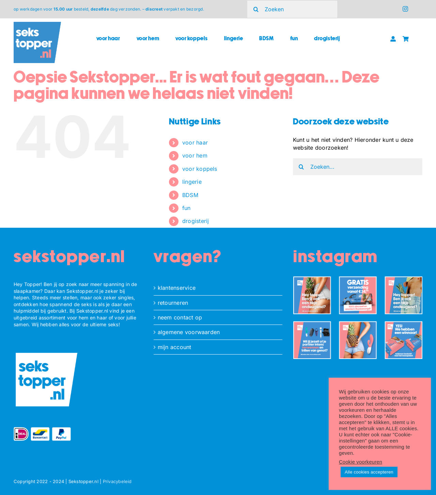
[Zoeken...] (357, 166)
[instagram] (405, 9)
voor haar (195, 142)
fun (186, 208)
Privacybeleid (117, 481)
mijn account (174, 347)
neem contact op (180, 317)
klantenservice (177, 287)
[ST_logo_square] (37, 24)
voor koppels (199, 168)
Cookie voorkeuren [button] (360, 462)
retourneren (173, 302)
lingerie (192, 181)
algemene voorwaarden (189, 332)
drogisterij (195, 220)
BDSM (190, 195)
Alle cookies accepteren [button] (369, 472)
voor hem (194, 155)
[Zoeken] (292, 9)
